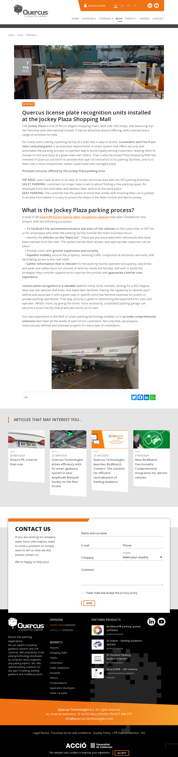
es (122, 5)
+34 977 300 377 (120, 714)
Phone (127, 547)
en (115, 5)
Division (62, 625)
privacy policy (128, 594)
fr (128, 5)
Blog (119, 18)
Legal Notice (41, 733)
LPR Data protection (125, 733)
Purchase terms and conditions (71, 733)
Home (75, 18)
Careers (144, 18)
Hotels (53, 657)
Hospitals (55, 672)
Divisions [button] (89, 18)
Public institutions (60, 667)
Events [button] (130, 18)
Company (87, 559)
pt (135, 5)
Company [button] (106, 18)
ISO (143, 733)
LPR (25, 397)
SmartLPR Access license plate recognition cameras (74, 217)
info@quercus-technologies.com (89, 719)
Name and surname (94, 535)
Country (127, 554)
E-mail (85, 547)
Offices (54, 678)
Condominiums (58, 683)
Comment (87, 571)
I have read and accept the (111, 594)
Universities (56, 662)
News (20, 35)
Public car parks (58, 693)
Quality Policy (102, 733)
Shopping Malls (58, 652)
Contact (158, 18)
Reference (32, 35)
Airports (54, 647)
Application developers (62, 688)
